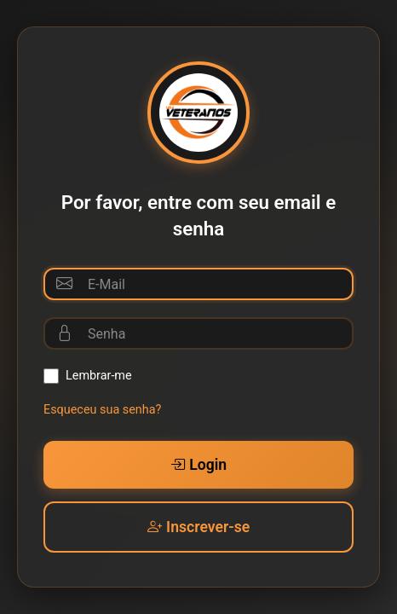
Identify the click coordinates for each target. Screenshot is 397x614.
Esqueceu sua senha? (102, 410)
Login (198, 464)
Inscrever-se (198, 527)
